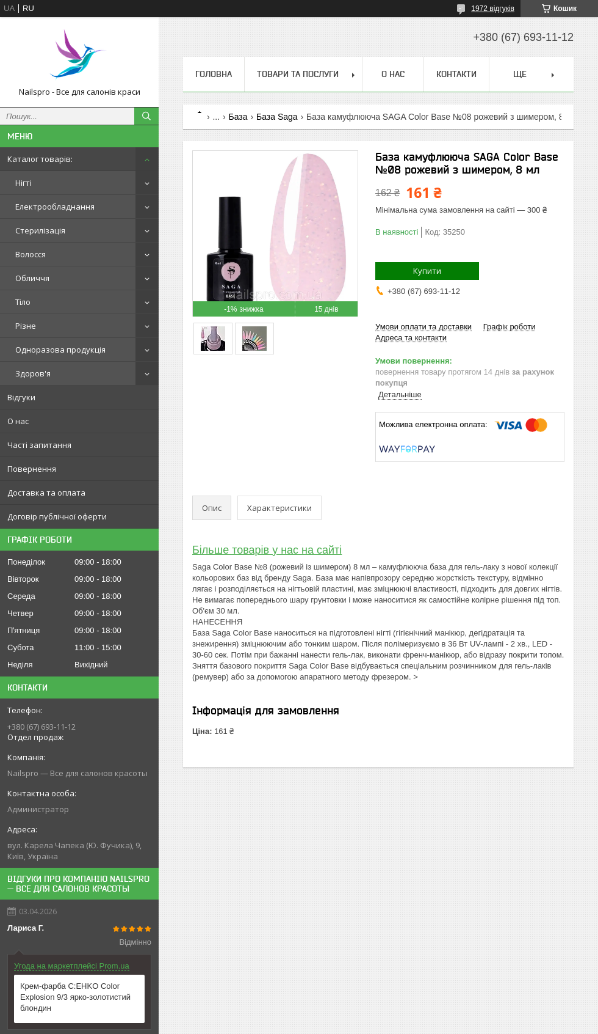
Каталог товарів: (40, 158)
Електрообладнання (55, 206)
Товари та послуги (298, 74)
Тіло (23, 301)
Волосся (30, 254)
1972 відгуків (492, 8)
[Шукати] (146, 116)
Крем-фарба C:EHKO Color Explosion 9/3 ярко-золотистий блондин (75, 997)
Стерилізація (40, 230)
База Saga (277, 117)
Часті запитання (39, 444)
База (238, 117)
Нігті (23, 182)
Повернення (31, 468)
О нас (18, 421)
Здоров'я (33, 373)
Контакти (456, 74)
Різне (25, 325)
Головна (213, 74)
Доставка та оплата (46, 492)
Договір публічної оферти (57, 516)
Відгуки (21, 397)
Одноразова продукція (60, 349)
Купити (427, 270)
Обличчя (32, 278)
